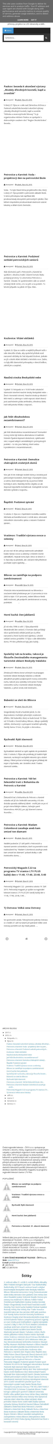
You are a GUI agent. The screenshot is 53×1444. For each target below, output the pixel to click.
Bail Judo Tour (29, 1291)
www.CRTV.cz (13, 1267)
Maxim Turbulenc (26, 1339)
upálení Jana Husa (21, 1401)
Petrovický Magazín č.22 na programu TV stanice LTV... (27, 1096)
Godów (35, 1309)
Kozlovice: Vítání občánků (21, 341)
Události (31, 1398)
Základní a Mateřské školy (15, 1416)
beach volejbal (39, 1294)
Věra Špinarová (41, 1403)
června (10, 1110)
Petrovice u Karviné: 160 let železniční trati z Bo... (25, 1089)
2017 (7, 1039)
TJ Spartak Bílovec (33, 1396)
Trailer (44, 1396)
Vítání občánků (31, 1406)
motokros (36, 1349)
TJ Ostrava (21, 1396)
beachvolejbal (9, 1296)
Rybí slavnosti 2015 (32, 1373)
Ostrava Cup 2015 (22, 1363)
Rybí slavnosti (17, 1373)
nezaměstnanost (32, 1354)
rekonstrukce (36, 1371)
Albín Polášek (9, 1291)
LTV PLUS (26, 1331)
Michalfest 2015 (10, 1346)
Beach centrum (25, 1294)
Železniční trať (37, 1426)
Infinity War (16, 1316)
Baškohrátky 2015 (11, 1294)
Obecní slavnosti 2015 (38, 1361)
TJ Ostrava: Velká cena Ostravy (24, 914)
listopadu (11, 1045)
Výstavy (15, 1411)
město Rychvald (37, 1341)
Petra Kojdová (18, 1366)
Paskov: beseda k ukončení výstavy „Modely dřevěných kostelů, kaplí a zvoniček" (22, 90)
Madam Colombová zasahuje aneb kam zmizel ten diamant (25, 1332)
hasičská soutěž (39, 1311)
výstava (42, 1408)
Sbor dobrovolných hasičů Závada (26, 1381)
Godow (28, 1309)
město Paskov (24, 1341)
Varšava (14, 1403)
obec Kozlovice (31, 1356)
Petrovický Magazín (12, 1369)
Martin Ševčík (36, 1336)
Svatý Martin (25, 1391)
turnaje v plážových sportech (16, 1398)
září (9, 1102)
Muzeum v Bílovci (33, 1351)
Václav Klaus (35, 1401)
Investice (40, 1316)
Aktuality (43, 1289)
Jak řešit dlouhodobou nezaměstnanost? (18, 421)
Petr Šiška (34, 1363)
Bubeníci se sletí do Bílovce (22, 707)
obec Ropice (25, 1358)
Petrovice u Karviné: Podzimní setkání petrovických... (27, 1056)
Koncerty (30, 1321)
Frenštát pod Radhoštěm (14, 1309)
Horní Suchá (20, 1314)
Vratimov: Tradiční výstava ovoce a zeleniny (24, 1072)
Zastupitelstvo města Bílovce (16, 1423)
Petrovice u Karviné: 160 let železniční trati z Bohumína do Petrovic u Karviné (24, 789)
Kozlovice (8, 1324)
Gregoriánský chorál (18, 1311)
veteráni (7, 1406)
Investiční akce (10, 1319)
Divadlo (34, 1304)
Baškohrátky (41, 1291)
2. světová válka (10, 1289)
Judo (36, 1319)
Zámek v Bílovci (16, 1421)
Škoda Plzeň (36, 1391)
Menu (8, 30)
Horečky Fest (9, 1314)
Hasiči (29, 1311)
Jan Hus (19, 1319)
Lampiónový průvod (32, 1326)
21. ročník (22, 1289)
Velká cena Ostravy (26, 1403)
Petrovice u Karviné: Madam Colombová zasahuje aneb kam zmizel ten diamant (24, 835)
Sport (34, 1388)
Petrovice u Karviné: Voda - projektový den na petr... (27, 1053)
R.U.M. (20, 1371)
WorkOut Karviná (25, 1411)
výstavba (7, 1411)
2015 (7, 1042)
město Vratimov (10, 1344)
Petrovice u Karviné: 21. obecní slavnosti (30, 1233)
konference (39, 1321)
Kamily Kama (13, 1321)
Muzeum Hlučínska (18, 1351)
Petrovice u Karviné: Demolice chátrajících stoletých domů (23, 464)
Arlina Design (31, 1441)
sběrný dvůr (27, 1376)
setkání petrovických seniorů (15, 1383)
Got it (34, 20)
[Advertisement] (26, 63)
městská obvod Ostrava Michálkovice (33, 1344)
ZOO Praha (19, 1426)
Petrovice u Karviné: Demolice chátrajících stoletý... (26, 1067)
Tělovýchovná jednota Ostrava (16, 1393)
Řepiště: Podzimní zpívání (21, 505)
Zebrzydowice (34, 1423)
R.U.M (14, 1371)
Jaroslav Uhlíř (28, 1319)
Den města (38, 1301)
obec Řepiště (36, 1358)
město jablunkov (11, 1341)
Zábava (36, 1411)
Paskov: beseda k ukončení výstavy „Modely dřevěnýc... (28, 1051)
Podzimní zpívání (27, 1369)
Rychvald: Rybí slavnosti (20, 746)
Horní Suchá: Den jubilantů (22, 618)
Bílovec (7, 1299)
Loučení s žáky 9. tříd (12, 1331)
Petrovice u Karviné (33, 1366)
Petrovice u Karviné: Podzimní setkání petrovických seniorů (23, 261)
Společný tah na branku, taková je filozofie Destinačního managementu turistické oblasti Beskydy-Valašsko (25, 662)
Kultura (20, 1326)
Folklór (34, 1306)
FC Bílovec (26, 1306)
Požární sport (40, 1369)
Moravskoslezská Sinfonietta (19, 1349)
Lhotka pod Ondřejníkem (21, 1329)
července (11, 1108)
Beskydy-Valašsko (37, 1296)
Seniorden (44, 1381)
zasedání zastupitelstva (33, 1421)
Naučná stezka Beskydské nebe (24, 381)
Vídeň (13, 1406)
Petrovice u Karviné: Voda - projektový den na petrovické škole (23, 178)
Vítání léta (20, 1406)
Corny (30, 1299)
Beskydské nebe (22, 1296)
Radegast (27, 1371)
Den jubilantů (27, 1301)
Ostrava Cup (9, 1363)
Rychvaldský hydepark (13, 1376)
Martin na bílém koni (21, 1336)
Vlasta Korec (17, 1408)
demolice (18, 1301)
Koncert (22, 1321)
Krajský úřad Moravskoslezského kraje (28, 1324)
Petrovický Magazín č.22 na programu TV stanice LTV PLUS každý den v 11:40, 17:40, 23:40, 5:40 (26, 878)
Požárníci (7, 1371)
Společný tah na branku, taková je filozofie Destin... (27, 1080)
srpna (9, 1105)
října (9, 1048)
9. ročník (29, 1289)
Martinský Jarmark (11, 1339)
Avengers (19, 1291)
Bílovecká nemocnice (19, 1299)
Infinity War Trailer (28, 1316)
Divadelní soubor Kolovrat (19, 1304)
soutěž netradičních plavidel (19, 1388)
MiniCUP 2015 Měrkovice (28, 1346)
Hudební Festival (32, 1314)
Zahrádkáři (44, 1411)
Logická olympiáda (39, 1329)
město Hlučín (39, 1339)
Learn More (22, 20)
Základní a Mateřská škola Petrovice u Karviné (23, 1413)
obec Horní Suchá (16, 1356)
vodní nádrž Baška (30, 1408)
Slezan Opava (33, 1383)
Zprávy (28, 1426)
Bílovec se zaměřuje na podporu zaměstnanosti (25, 1075)
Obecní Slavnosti (21, 1361)
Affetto (36, 1289)
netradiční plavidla (17, 1354)
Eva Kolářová (15, 1306)
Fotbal (40, 1306)
